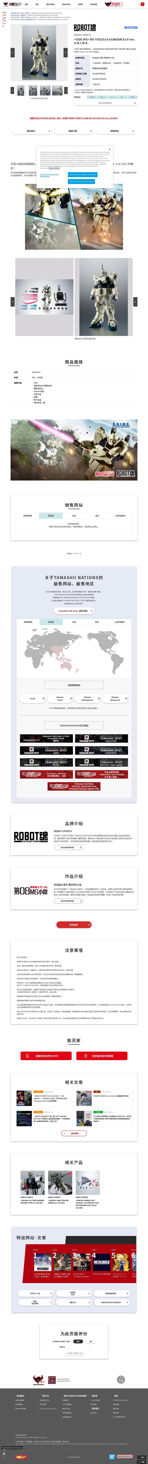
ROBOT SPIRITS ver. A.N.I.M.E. (29, 17)
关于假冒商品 (67, 1404)
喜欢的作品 (66, 4)
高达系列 (23, 15)
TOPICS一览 (35, 1293)
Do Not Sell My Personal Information (11, 1448)
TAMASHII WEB (15, 13)
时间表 (80, 4)
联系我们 (94, 1413)
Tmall (32, 698)
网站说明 (94, 1404)
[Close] (109, 149)
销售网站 (114, 130)
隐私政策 (116, 1408)
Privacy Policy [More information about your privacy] (54, 168)
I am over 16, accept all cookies (81, 181)
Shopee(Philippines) (87, 698)
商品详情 (73, 130)
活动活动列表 (34, 1302)
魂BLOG (73, 1302)
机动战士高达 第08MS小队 (28, 19)
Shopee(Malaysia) (115, 698)
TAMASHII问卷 (95, 1400)
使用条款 (116, 1413)
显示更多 (75, 1133)
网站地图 (93, 4)
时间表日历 (72, 1293)
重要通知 (65, 1400)
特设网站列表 (110, 1293)
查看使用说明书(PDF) (47, 1056)
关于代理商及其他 (119, 1417)
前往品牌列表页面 (67, 847)
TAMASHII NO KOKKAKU (111, 1302)
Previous (13, 52)
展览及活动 (66, 1408)
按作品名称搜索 (20, 1408)
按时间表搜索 (19, 1400)
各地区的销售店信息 (105, 103)
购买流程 (73, 610)
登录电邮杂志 (67, 1417)
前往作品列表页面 (67, 901)
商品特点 (31, 130)
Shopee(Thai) (59, 698)
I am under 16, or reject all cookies (82, 174)
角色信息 (74, 924)
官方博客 (43, 1404)
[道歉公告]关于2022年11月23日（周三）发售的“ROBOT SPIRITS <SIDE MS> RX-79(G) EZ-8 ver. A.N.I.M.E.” (74, 118)
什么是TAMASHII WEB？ (121, 1400)
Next (66, 52)
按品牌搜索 (19, 1404)
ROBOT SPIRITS (25, 13)
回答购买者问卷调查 (102, 1056)
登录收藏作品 (67, 1413)
